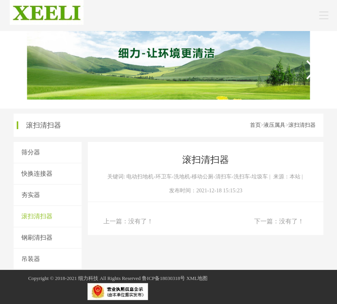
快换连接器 (36, 173)
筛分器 (30, 152)
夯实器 (30, 195)
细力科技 (88, 278)
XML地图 (197, 278)
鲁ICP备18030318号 (163, 278)
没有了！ (140, 221)
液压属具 (274, 125)
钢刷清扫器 (36, 237)
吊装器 (30, 259)
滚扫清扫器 (302, 125)
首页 (255, 125)
